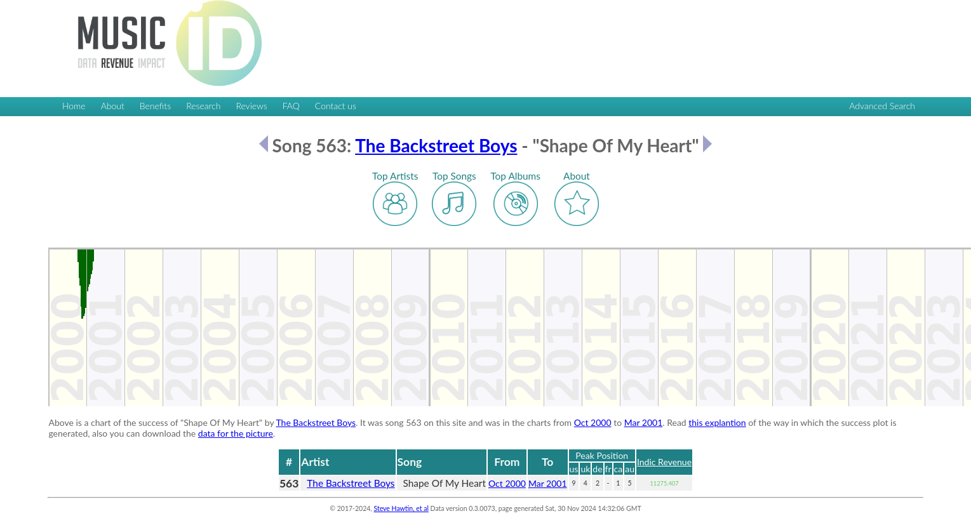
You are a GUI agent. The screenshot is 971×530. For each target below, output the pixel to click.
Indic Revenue (664, 461)
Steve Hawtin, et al (400, 508)
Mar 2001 (643, 422)
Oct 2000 (593, 422)
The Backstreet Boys (436, 145)
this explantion (717, 422)
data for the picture (235, 433)
